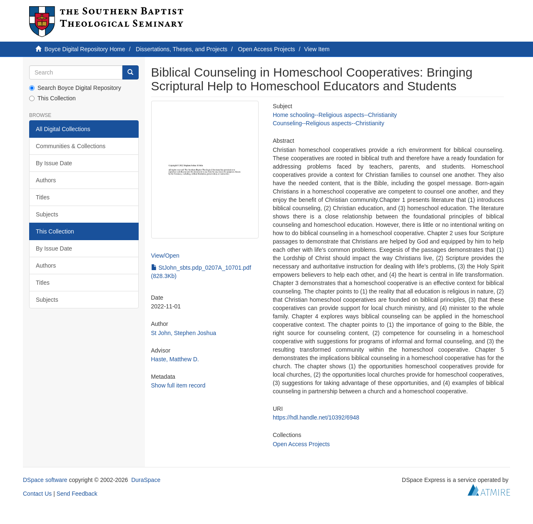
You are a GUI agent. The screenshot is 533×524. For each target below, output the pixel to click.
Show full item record (178, 385)
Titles (43, 197)
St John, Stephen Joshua (183, 333)
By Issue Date (54, 163)
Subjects (47, 214)
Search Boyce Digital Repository (75, 87)
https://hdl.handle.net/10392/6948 (316, 417)
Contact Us (37, 493)
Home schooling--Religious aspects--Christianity (335, 115)
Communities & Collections (70, 146)
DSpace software (45, 480)
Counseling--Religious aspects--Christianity (328, 123)
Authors (46, 180)
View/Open (165, 255)
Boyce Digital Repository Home (85, 49)
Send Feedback (77, 493)
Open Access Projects (266, 49)
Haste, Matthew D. (175, 359)
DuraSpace (145, 480)
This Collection (52, 98)
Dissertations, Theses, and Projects (181, 49)
